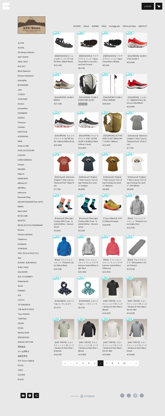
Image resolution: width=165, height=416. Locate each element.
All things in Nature (26, 52)
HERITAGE (22, 132)
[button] (148, 6)
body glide (22, 80)
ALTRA (21, 43)
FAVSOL (21, 118)
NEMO (21, 207)
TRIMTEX (22, 319)
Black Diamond (24, 71)
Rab (19, 258)
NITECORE (23, 216)
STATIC (21, 300)
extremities (23, 108)
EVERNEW (22, 113)
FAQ (104, 26)
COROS (21, 94)
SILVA (20, 286)
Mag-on (21, 174)
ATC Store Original (26, 361)
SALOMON (22, 272)
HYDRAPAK (23, 136)
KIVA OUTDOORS (26, 150)
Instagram (114, 26)
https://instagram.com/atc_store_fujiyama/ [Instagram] (135, 395)
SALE (86, 26)
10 (124, 363)
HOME (77, 26)
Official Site (129, 26)
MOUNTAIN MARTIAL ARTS (30, 202)
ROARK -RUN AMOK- (27, 263)
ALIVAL (21, 48)
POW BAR (22, 249)
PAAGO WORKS (25, 235)
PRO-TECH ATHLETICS (28, 253)
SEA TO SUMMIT (25, 277)
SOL (19, 295)
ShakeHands (23, 281)
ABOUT (143, 26)
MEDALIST (22, 183)
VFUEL (21, 328)
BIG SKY (21, 66)
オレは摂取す (23, 351)
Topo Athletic (24, 314)
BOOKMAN (23, 85)
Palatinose (22, 239)
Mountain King (24, 197)
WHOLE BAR (23, 333)
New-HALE (22, 211)
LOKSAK (21, 155)
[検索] (6, 6)
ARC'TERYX (23, 57)
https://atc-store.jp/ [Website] (142, 395)
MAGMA (21, 169)
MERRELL (22, 188)
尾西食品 (21, 347)
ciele (20, 90)
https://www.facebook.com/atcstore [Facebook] (122, 395)
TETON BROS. (24, 305)
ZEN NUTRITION (25, 342)
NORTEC (22, 221)
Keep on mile (23, 146)
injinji (20, 141)
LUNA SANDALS (25, 160)
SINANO (21, 291)
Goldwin (21, 127)
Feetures (22, 122)
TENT (20, 370)
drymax (21, 104)
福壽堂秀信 (22, 356)
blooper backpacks (26, 76)
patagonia (22, 244)
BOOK (21, 379)
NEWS (95, 26)
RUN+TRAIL (23, 267)
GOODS (21, 375)
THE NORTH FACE (26, 309)
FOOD (20, 365)
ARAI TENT (23, 62)
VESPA (21, 323)
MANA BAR (23, 178)
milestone (22, 193)
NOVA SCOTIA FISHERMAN (30, 225)
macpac (21, 164)
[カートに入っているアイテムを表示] (158, 6)
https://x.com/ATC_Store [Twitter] (129, 395)
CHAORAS (22, 99)
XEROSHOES (23, 337)
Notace (21, 230)
